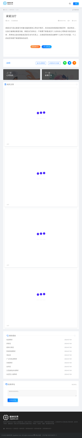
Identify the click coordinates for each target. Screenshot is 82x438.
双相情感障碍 (10, 351)
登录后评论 (12, 400)
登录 (76, 3)
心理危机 (9, 75)
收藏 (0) (35, 46)
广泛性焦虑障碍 (11, 359)
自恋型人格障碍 (11, 374)
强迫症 (8, 355)
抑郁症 (8, 343)
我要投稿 (75, 9)
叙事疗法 (48, 75)
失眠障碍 (9, 363)
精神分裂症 (10, 347)
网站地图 (37, 435)
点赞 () (47, 46)
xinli (8, 20)
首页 (6, 9)
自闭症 (8, 366)
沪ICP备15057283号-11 (49, 435)
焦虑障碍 (9, 340)
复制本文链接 (54, 63)
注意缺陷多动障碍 (12, 370)
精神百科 (11, 9)
